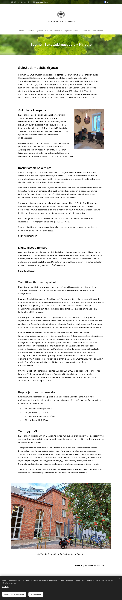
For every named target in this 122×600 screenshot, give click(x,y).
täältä (50, 230)
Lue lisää (5, 587)
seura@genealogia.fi (42, 2)
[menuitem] (22, 30)
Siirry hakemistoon (27, 236)
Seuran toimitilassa (74, 74)
